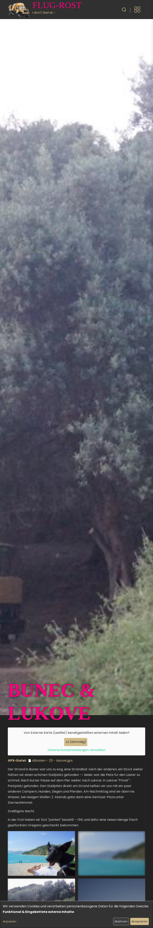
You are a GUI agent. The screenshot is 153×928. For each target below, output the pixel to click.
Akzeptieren (139, 921)
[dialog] (76, 914)
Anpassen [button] (9, 921)
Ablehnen (121, 921)
